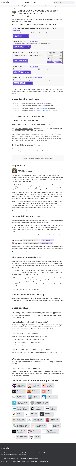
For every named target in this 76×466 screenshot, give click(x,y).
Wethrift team (26, 91)
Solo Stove (49, 134)
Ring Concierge (22, 138)
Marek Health (26, 140)
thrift (5, 2)
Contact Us (8, 461)
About (35, 2)
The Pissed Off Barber (39, 140)
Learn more (59, 6)
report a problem (46, 207)
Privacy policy (34, 461)
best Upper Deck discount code (24, 128)
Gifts (13, 8)
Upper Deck (32, 19)
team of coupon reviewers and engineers (47, 185)
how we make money (28, 198)
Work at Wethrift (16, 461)
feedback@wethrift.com (35, 300)
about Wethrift (23, 211)
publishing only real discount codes (37, 196)
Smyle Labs (18, 140)
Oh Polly (56, 134)
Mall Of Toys (51, 138)
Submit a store (25, 461)
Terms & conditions (43, 461)
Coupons (28, 2)
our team (33, 252)
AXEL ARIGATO (33, 138)
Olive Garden (16, 136)
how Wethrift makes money (31, 289)
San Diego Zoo (42, 138)
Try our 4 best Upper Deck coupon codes (26, 120)
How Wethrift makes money (8, 458)
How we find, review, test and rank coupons (27, 458)
